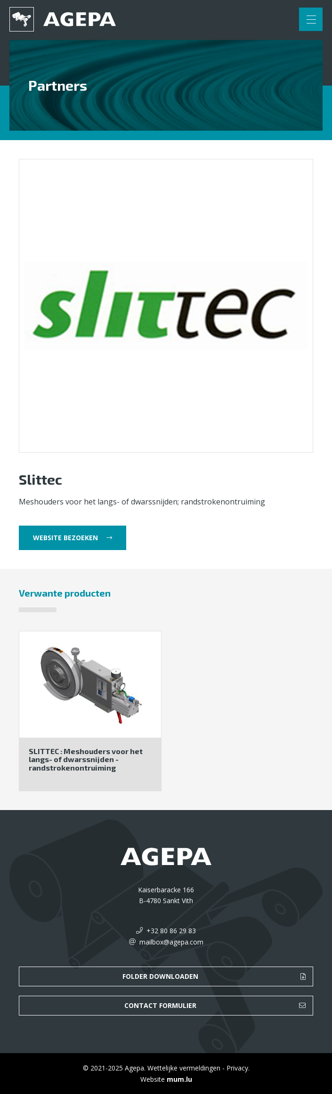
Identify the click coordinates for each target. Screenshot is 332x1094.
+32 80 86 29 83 (171, 930)
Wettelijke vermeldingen (183, 1067)
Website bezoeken (65, 537)
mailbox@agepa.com (171, 941)
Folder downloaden (160, 976)
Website (152, 1079)
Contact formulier (160, 1005)
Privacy (237, 1067)
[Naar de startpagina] (62, 19)
